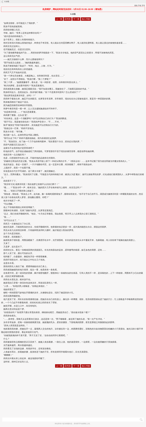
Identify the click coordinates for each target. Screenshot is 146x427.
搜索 (141, 419)
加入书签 (86, 19)
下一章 (76, 19)
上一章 (59, 19)
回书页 (68, 19)
